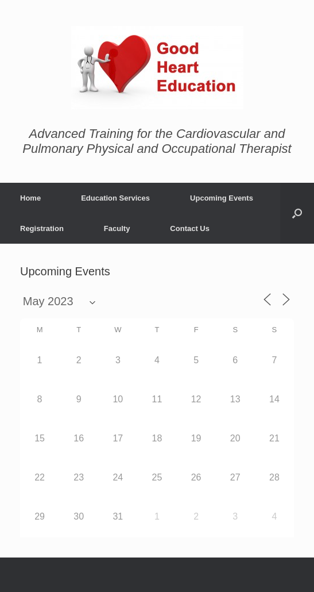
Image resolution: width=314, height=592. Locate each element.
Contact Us (190, 228)
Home (30, 198)
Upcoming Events (221, 198)
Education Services (115, 198)
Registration (42, 228)
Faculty (117, 228)
